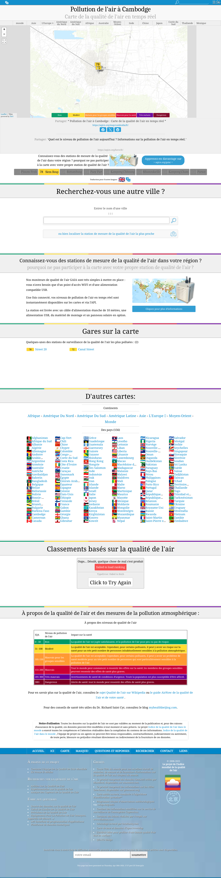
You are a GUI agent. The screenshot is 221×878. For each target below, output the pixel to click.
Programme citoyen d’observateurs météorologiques (125, 801)
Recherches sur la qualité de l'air (53, 779)
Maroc (118, 487)
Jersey (90, 501)
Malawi (119, 474)
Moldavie (120, 504)
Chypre (62, 448)
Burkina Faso (38, 511)
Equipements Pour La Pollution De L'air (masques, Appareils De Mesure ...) (57, 817)
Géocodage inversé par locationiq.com (117, 823)
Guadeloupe (94, 441)
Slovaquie (178, 454)
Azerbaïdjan (37, 474)
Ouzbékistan (151, 461)
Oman (146, 454)
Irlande (91, 484)
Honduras (92, 458)
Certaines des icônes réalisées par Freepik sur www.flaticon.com (120, 818)
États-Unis (64, 494)
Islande (91, 487)
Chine (61, 444)
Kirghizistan (94, 514)
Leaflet (4, 114)
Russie (147, 511)
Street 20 (37, 349)
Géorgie (62, 514)
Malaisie (120, 471)
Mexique (120, 501)
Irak (88, 477)
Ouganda (148, 458)
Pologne (148, 481)
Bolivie (34, 494)
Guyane (91, 454)
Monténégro (122, 511)
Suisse (175, 471)
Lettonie (120, 444)
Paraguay (149, 468)
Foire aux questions (42, 799)
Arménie (35, 464)
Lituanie (120, 454)
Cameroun (36, 517)
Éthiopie (63, 497)
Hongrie (91, 464)
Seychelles (178, 448)
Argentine (36, 461)
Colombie (64, 451)
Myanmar (121, 517)
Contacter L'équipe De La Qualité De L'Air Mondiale (59, 768)
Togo (174, 491)
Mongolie (121, 507)
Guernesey (93, 448)
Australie (35, 468)
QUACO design (104, 839)
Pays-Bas (148, 471)
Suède (175, 468)
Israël (89, 491)
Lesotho (119, 441)
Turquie (176, 501)
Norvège (148, 444)
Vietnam (177, 514)
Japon (89, 497)
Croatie (62, 468)
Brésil (33, 501)
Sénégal (176, 441)
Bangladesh (37, 481)
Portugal (148, 487)
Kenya (90, 511)
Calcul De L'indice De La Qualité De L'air (52, 809)
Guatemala (93, 444)
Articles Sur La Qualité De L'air (47, 785)
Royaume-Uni (151, 507)
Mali (117, 481)
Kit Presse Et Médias (42, 771)
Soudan (176, 461)
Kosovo (90, 517)
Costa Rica (64, 461)
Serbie (175, 444)
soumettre (139, 855)
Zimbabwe (178, 521)
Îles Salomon (94, 468)
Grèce (89, 438)
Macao (119, 461)
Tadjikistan (179, 474)
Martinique (122, 491)
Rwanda (148, 514)
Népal (118, 521)
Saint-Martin (151, 517)
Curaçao (63, 471)
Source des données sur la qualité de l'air (53, 806)
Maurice (120, 494)
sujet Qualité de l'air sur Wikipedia (122, 692)
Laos (117, 438)
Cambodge (36, 514)
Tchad (175, 481)
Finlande (63, 501)
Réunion (148, 501)
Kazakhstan (93, 507)
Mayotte (120, 497)
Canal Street (82, 349)
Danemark (64, 474)
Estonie (62, 491)
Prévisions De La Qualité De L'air (49, 812)
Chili (60, 441)
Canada (34, 521)
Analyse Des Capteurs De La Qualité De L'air (55, 792)
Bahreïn (34, 477)
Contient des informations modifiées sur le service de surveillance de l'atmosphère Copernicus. (124, 810)
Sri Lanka (178, 464)
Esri (11, 116)
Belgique (35, 484)
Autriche (35, 471)
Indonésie (92, 474)
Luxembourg (123, 458)
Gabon (62, 507)
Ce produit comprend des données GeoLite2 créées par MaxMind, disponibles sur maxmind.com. (124, 781)
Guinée (90, 451)
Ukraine (177, 504)
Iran (88, 481)
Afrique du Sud (39, 441)
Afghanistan (37, 438)
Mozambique (123, 514)
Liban (118, 448)
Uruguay (177, 507)
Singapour (178, 451)
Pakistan (148, 464)
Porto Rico (149, 484)
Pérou (146, 474)
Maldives (120, 477)
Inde (89, 471)
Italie (89, 494)
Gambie (62, 511)
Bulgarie (35, 507)
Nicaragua (149, 438)
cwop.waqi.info (105, 804)
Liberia (119, 451)
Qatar (146, 491)
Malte (118, 484)
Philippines (150, 477)
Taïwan (176, 477)
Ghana (62, 517)
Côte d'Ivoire (66, 464)
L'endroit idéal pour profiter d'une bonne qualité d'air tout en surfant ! (124, 834)
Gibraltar (63, 521)
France (62, 504)
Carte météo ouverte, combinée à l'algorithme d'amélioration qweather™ (120, 796)
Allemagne (36, 451)
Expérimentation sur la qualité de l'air (52, 789)
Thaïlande (178, 487)
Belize (33, 487)
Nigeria (147, 441)
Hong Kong (93, 461)
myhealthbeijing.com (163, 707)
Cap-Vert (63, 438)
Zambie (176, 517)
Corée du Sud (66, 458)
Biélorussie (36, 491)
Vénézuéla (178, 511)
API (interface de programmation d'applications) (57, 821)
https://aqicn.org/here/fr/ (110, 149)
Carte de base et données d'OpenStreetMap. (120, 827)
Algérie (34, 448)
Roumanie (149, 504)
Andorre (35, 454)
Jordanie (91, 504)
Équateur (63, 484)
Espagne (63, 487)
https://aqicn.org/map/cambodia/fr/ (110, 125)
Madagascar (122, 468)
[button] (4, 29)
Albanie (34, 444)
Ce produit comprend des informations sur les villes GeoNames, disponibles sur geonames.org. (123, 788)
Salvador (177, 438)
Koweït (90, 521)
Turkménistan (181, 497)
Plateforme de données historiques (50, 824)
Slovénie (177, 458)
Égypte (62, 477)
